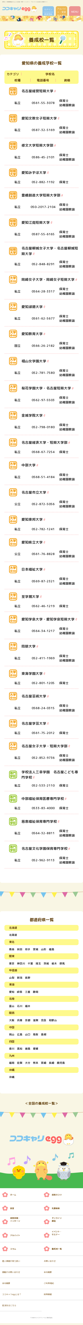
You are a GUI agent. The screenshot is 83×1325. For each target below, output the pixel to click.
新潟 (19, 978)
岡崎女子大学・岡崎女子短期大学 (48, 279)
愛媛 (35, 1049)
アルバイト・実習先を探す (61, 12)
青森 (11, 949)
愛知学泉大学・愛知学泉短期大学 (48, 619)
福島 (51, 949)
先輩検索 (56, 1209)
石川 (19, 1006)
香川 (11, 1049)
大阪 (11, 1021)
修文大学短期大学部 (37, 145)
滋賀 (35, 1021)
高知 (19, 1049)
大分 (27, 1064)
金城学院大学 (32, 415)
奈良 (43, 1021)
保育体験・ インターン (15, 1221)
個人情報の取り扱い (11, 1262)
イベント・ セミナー (57, 1235)
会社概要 (48, 1273)
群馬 (62, 963)
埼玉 (38, 963)
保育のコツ (57, 1196)
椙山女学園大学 (33, 360)
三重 (27, 992)
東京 (11, 963)
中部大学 (28, 465)
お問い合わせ (50, 1262)
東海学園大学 (32, 673)
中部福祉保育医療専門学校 (42, 798)
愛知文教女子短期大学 (39, 118)
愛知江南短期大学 (35, 222)
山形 (43, 949)
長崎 (51, 1064)
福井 (27, 1006)
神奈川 (21, 963)
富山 (11, 1006)
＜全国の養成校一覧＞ (41, 1104)
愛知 (11, 992)
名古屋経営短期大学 (37, 91)
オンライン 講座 (57, 1221)
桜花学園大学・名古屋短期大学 (46, 388)
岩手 (27, 949)
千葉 (30, 963)
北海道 (13, 934)
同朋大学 (28, 646)
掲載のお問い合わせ (11, 1273)
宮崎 (43, 1064)
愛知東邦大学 (32, 519)
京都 (27, 1021)
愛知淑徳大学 (32, 306)
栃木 (54, 963)
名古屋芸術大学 (33, 696)
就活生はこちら (9, 1307)
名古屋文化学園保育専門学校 (44, 848)
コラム (13, 1250)
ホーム (13, 1196)
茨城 (46, 963)
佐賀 (19, 1064)
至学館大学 (30, 596)
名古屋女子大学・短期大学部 (44, 746)
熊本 (35, 1064)
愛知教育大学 (32, 333)
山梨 (11, 978)
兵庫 (19, 1021)
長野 (27, 978)
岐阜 (19, 992)
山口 (27, 1035)
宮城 (35, 949)
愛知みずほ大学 (33, 172)
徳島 (27, 1049)
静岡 (35, 992)
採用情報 (48, 1296)
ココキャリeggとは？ (11, 1296)
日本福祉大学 (32, 569)
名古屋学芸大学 (33, 723)
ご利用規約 (49, 1285)
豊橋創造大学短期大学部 (40, 195)
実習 (12, 1209)
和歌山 (53, 1021)
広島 (19, 1035)
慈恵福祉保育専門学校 (39, 821)
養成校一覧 (57, 1250)
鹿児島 (61, 1064)
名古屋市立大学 (33, 492)
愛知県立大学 (32, 542)
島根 (43, 1035)
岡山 (11, 1035)
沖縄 (11, 1078)
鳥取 (35, 1035)
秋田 (19, 949)
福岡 (11, 1064)
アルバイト (15, 1236)
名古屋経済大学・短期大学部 (44, 442)
